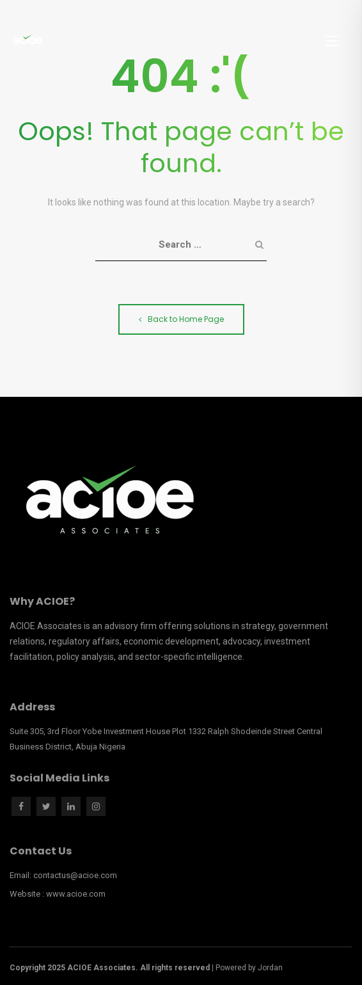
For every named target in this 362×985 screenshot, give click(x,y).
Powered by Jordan (249, 967)
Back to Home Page (181, 319)
